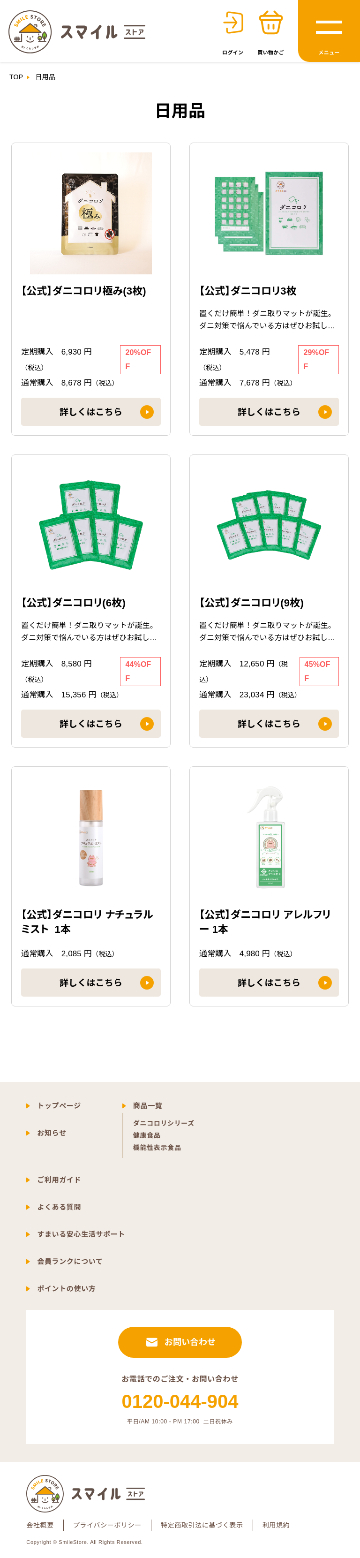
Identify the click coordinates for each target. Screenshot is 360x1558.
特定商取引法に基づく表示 (202, 1525)
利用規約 (276, 1525)
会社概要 (40, 1525)
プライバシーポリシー (107, 1525)
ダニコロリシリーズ (164, 1123)
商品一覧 (148, 1106)
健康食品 (147, 1135)
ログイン (232, 52)
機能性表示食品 (157, 1147)
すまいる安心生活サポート (81, 1234)
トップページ (59, 1106)
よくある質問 (59, 1207)
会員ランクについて (70, 1261)
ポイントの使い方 (66, 1289)
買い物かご (270, 52)
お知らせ (51, 1133)
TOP (16, 77)
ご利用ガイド (59, 1180)
